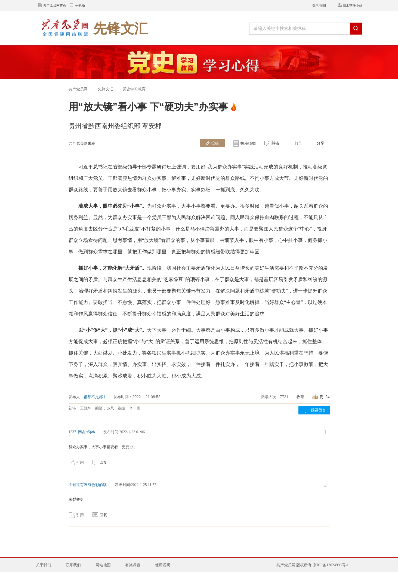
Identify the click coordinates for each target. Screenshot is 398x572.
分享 (320, 143)
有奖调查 (132, 565)
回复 (103, 462)
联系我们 (73, 565)
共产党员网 (78, 89)
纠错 (275, 143)
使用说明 (162, 565)
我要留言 (318, 410)
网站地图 (103, 565)
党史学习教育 (134, 89)
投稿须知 (248, 143)
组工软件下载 (352, 5)
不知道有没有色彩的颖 (88, 485)
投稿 (215, 143)
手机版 (80, 5)
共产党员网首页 (54, 5)
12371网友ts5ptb (82, 432)
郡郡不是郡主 (95, 397)
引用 (80, 462)
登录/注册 (319, 5)
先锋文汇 (105, 89)
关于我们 (43, 565)
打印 (299, 143)
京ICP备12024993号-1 (330, 565)
